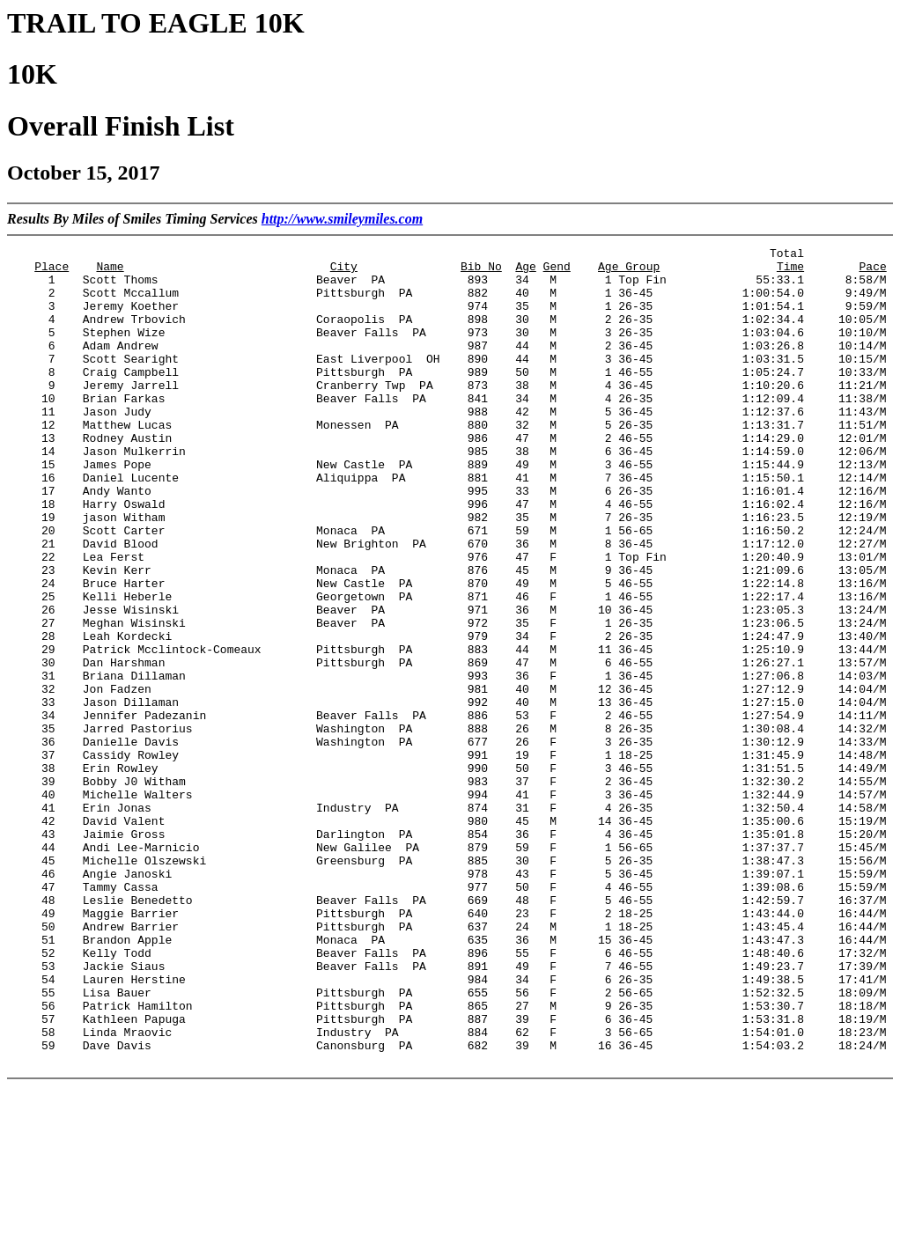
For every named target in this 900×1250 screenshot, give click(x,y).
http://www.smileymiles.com (342, 218)
